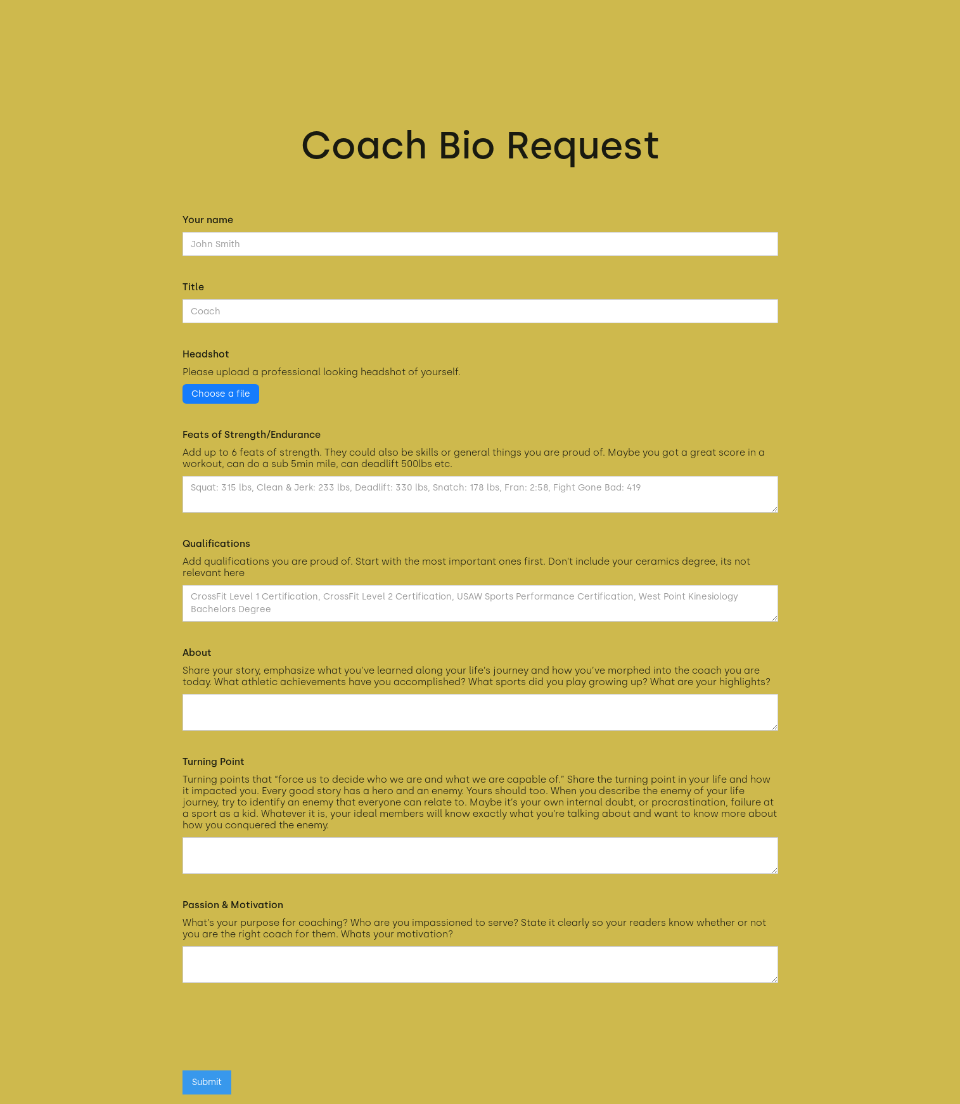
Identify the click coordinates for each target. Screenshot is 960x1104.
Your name (207, 220)
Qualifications (216, 543)
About (197, 652)
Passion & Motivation (232, 905)
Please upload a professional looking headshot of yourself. (321, 372)
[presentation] (278, 1033)
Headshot (205, 354)
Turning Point (213, 761)
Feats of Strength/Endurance (251, 434)
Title (193, 287)
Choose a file (220, 393)
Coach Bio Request (480, 145)
